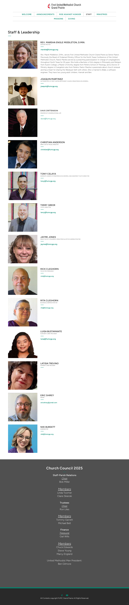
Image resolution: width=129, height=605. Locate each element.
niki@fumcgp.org (47, 434)
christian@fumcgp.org (50, 149)
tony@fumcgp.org (48, 181)
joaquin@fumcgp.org (49, 86)
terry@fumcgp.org (48, 212)
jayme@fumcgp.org (49, 244)
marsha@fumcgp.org (49, 49)
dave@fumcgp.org (48, 119)
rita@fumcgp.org (47, 308)
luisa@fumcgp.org (48, 339)
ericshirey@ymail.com (49, 403)
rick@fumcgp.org (47, 276)
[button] (61, 595)
